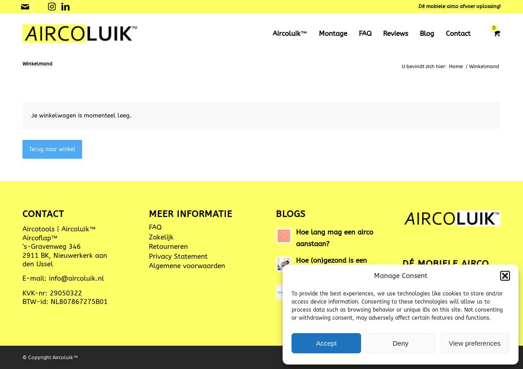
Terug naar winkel (52, 149)
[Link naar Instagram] (51, 6)
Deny (400, 343)
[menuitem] (290, 33)
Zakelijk (161, 237)
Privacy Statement (178, 256)
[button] (505, 275)
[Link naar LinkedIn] (65, 6)
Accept (326, 343)
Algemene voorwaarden (187, 266)
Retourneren (168, 247)
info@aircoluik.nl (76, 278)
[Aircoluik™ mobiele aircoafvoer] (80, 33)
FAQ (155, 227)
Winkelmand (37, 64)
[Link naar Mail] (24, 6)
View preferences (475, 343)
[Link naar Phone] (38, 6)
